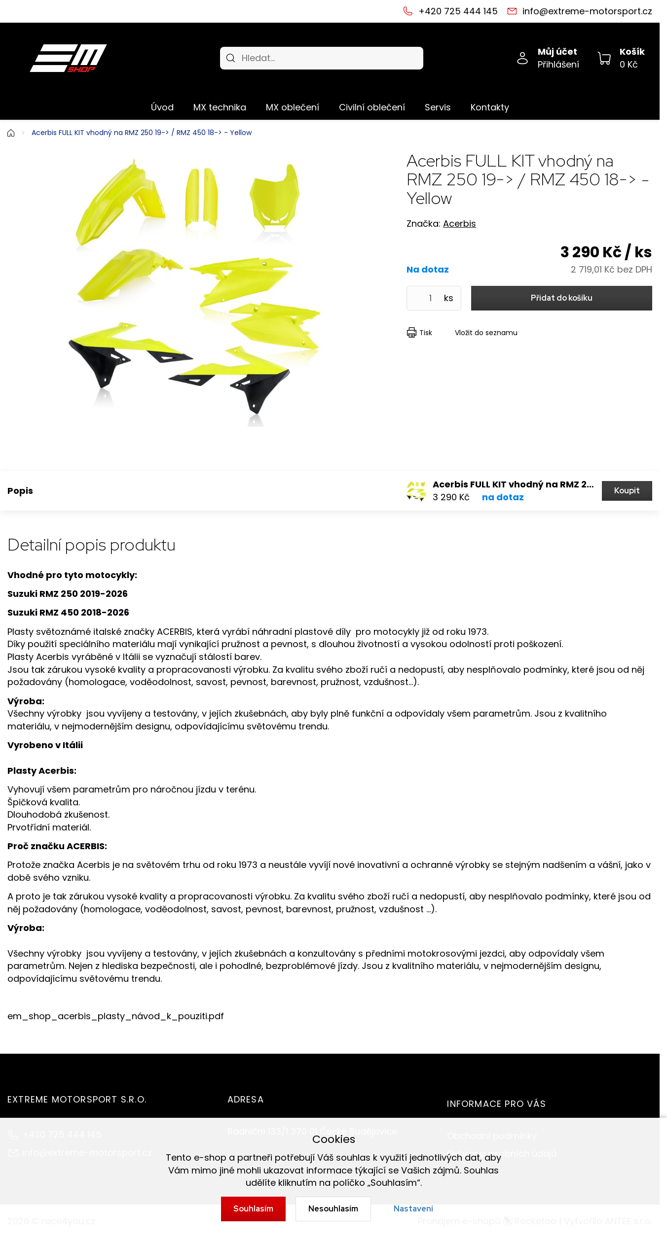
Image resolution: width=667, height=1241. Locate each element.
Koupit (627, 490)
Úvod (162, 107)
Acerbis (459, 223)
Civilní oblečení (372, 107)
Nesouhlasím (333, 1209)
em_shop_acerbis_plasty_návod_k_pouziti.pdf (115, 1016)
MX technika (219, 107)
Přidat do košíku (562, 298)
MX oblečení (292, 107)
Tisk (425, 333)
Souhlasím (253, 1209)
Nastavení (413, 1209)
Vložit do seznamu (486, 333)
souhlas (353, 1157)
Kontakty (490, 107)
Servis (438, 107)
